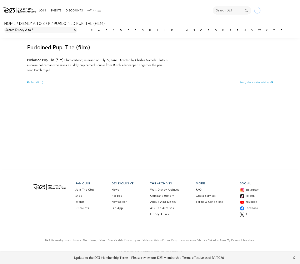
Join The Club (85, 189)
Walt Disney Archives (164, 189)
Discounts (74, 10)
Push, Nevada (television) (256, 82)
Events (55, 10)
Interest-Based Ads (191, 240)
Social (245, 183)
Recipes (116, 196)
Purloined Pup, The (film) (79, 23)
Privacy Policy (97, 240)
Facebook (252, 208)
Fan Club (82, 183)
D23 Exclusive (122, 183)
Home (10, 23)
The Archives (161, 183)
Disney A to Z (32, 23)
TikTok (250, 196)
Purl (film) (35, 82)
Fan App (117, 208)
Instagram (252, 189)
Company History (162, 196)
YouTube (251, 202)
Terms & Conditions (209, 202)
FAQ (199, 189)
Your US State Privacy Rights (124, 240)
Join (42, 10)
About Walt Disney (163, 202)
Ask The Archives (162, 208)
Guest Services (206, 196)
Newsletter (119, 202)
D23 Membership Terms (174, 258)
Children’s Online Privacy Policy (160, 240)
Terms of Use (80, 240)
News (115, 189)
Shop (78, 196)
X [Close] (294, 258)
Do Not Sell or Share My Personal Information (229, 240)
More (200, 183)
